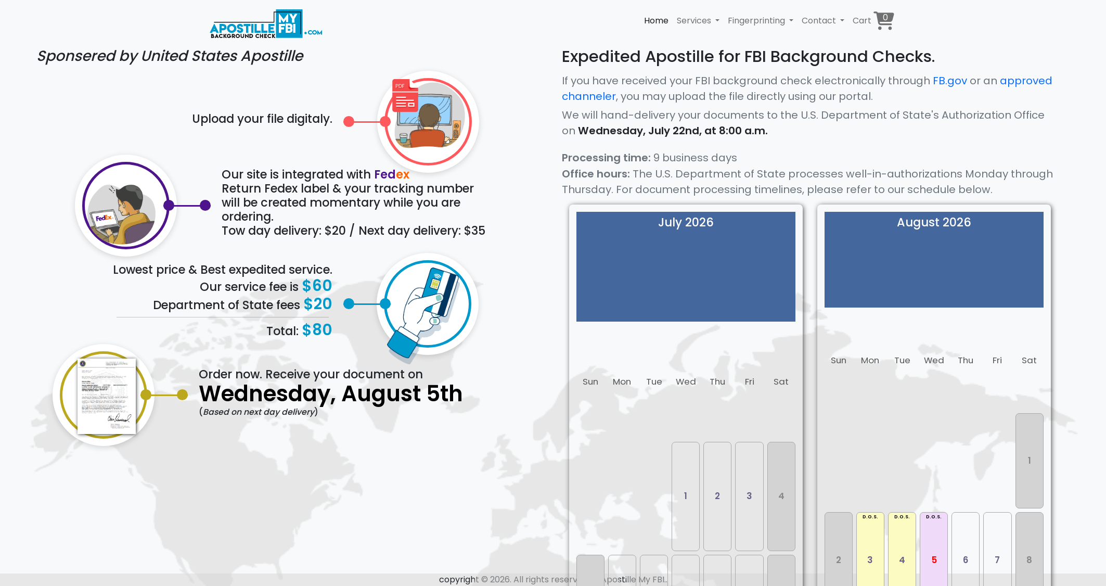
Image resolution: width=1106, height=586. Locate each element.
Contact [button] (820, 21)
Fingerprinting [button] (757, 21)
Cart (873, 20)
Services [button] (695, 21)
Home (656, 21)
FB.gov (950, 80)
